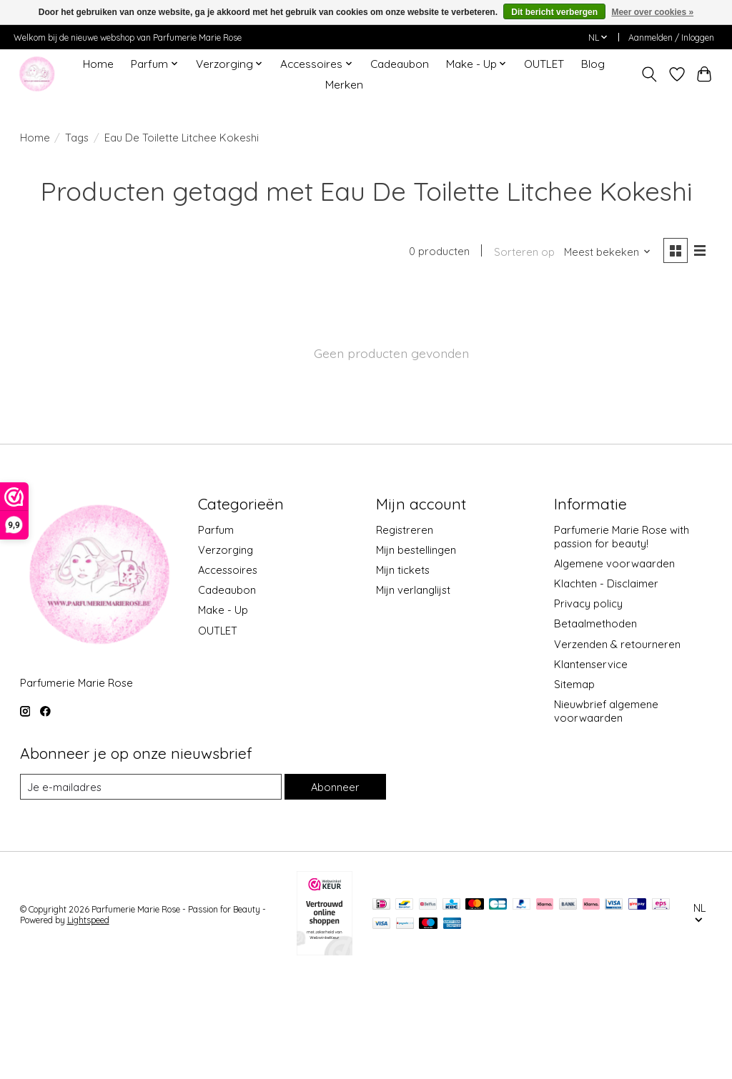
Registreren (404, 631)
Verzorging (62, 309)
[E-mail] (151, 888)
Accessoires (63, 330)
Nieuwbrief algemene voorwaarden (606, 812)
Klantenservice (591, 765)
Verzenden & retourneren (617, 745)
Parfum (49, 287)
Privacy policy (588, 705)
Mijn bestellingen (416, 651)
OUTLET (544, 64)
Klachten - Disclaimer (606, 685)
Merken (344, 84)
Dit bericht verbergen (554, 12)
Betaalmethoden (595, 725)
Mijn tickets (403, 671)
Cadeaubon (399, 64)
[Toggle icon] (648, 74)
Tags (77, 137)
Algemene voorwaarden (614, 665)
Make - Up (60, 374)
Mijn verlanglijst (413, 691)
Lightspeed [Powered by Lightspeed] (88, 1021)
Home (98, 64)
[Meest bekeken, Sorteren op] (607, 252)
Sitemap (574, 785)
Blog (593, 64)
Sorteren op (524, 252)
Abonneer (335, 888)
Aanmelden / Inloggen (671, 37)
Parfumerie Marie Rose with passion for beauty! (621, 638)
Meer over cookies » (652, 12)
